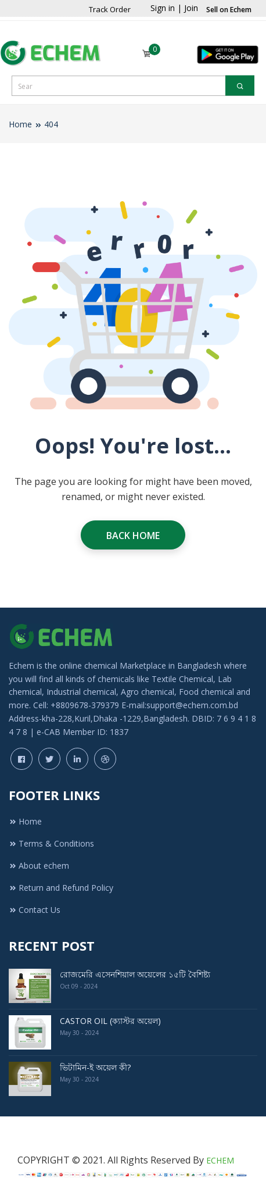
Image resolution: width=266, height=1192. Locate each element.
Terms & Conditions (51, 843)
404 (51, 124)
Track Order (110, 9)
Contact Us (34, 909)
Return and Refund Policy (61, 887)
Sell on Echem (228, 10)
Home (20, 124)
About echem (39, 865)
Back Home (133, 535)
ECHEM (220, 1160)
